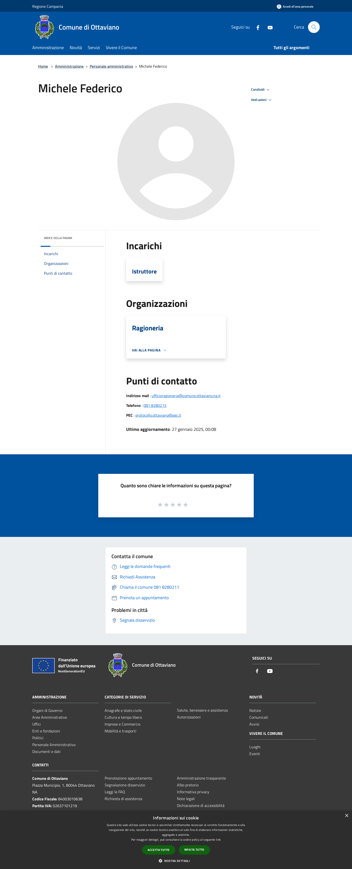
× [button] (346, 816)
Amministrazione (69, 66)
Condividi (261, 90)
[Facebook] (256, 27)
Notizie (255, 710)
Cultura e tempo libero (123, 717)
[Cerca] (314, 27)
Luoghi (255, 747)
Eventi (254, 754)
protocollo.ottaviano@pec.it (158, 415)
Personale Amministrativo (54, 745)
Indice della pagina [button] (58, 238)
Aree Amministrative (49, 717)
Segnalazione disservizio (125, 785)
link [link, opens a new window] (218, 839)
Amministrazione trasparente (201, 778)
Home (43, 66)
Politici (38, 738)
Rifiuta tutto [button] (194, 849)
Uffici (36, 724)
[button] (176, 860)
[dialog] (176, 840)
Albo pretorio (187, 785)
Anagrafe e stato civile (123, 710)
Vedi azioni (262, 100)
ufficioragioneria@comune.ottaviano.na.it (186, 396)
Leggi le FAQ (115, 792)
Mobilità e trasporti (120, 731)
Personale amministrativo (111, 66)
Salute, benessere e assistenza (202, 710)
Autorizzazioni (189, 717)
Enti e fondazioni (46, 731)
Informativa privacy (193, 792)
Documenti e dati (46, 751)
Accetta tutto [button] (158, 849)
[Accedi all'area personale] (295, 6)
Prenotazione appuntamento (128, 778)
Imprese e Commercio (122, 724)
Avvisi (254, 724)
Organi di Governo (47, 710)
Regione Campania (47, 6)
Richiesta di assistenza (123, 799)
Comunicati (258, 717)
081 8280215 (154, 405)
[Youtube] (268, 27)
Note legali (186, 799)
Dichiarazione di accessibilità (200, 805)
